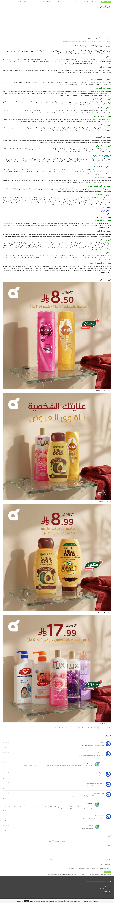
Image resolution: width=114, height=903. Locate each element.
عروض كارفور (106, 210)
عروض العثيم (106, 207)
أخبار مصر (107, 38)
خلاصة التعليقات (106, 891)
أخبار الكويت (97, 38)
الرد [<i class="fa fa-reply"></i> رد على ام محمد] (4, 758)
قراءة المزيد (20, 901)
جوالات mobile (49, 1)
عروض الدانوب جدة (104, 217)
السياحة (31, 1)
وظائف (77, 1)
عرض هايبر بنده (105, 213)
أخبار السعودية (104, 6)
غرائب (42, 1)
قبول (27, 901)
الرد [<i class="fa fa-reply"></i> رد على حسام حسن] (4, 768)
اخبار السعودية (90, 1)
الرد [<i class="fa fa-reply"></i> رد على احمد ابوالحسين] (4, 778)
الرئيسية (97, 1)
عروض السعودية (70, 1)
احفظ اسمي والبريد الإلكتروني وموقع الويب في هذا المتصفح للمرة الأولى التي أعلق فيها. (88, 868)
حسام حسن (90, 763)
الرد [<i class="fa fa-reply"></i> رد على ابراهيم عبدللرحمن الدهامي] (4, 788)
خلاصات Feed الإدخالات (104, 888)
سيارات (37, 1)
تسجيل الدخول (106, 886)
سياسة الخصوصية (24, 1)
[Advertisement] (57, 21)
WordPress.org (106, 893)
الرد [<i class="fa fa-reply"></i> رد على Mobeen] (4, 747)
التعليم (83, 1)
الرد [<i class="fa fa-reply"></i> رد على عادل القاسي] (4, 798)
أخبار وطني (88, 38)
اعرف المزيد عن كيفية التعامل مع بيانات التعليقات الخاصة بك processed (65, 874)
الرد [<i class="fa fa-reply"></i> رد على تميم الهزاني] (4, 820)
